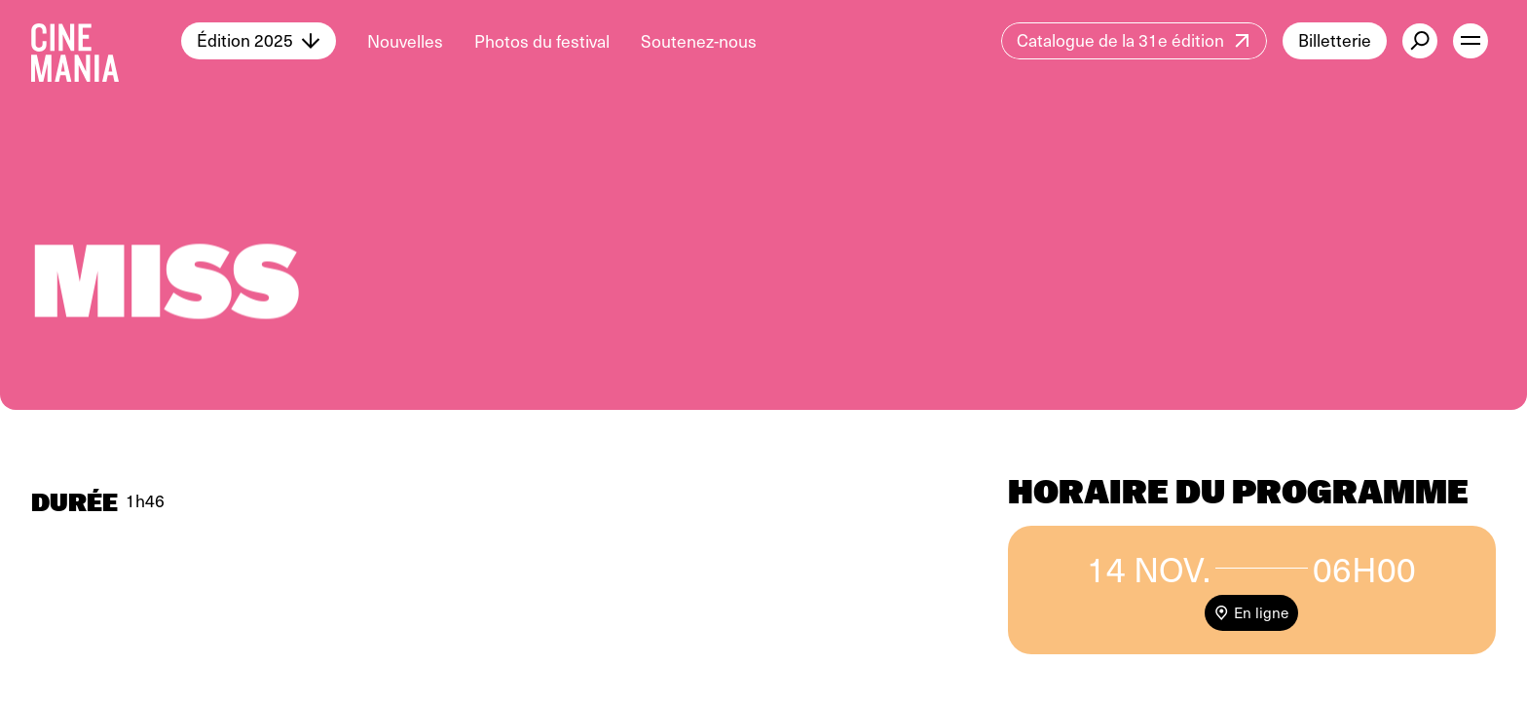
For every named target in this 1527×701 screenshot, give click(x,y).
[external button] (1419, 40)
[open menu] (1470, 40)
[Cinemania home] (106, 41)
